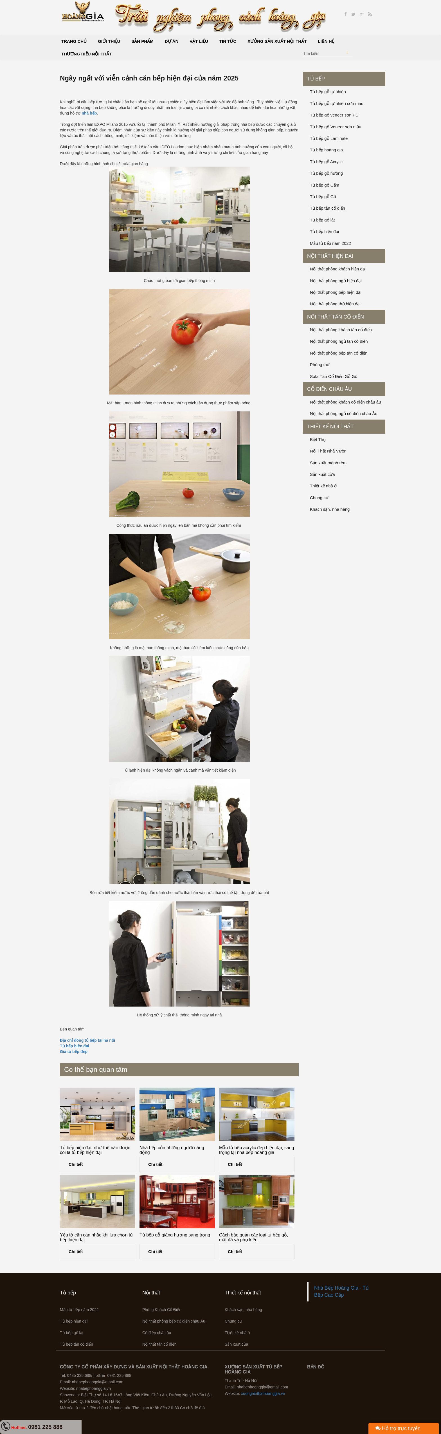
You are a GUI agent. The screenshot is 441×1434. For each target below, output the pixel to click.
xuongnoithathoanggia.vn (263, 1393)
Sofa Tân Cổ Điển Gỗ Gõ (333, 376)
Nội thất (151, 1293)
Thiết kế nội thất (330, 426)
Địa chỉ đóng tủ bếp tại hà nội (87, 1040)
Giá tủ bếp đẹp (73, 1051)
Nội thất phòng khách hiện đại (338, 268)
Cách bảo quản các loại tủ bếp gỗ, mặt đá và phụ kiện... (253, 1237)
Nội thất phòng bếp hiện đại (335, 292)
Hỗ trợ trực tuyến (397, 1428)
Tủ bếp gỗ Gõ (323, 196)
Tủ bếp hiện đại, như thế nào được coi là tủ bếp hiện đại (95, 1150)
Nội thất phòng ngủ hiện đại (336, 280)
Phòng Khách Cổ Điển (161, 1309)
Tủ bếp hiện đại (74, 1046)
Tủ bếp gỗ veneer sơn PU (334, 115)
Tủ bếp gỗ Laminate (329, 138)
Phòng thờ (319, 364)
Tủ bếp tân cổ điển (327, 208)
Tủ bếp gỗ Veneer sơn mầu (335, 126)
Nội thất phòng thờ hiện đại (335, 303)
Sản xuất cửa (322, 474)
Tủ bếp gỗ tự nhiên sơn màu (336, 103)
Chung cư (319, 497)
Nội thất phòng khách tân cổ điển (341, 329)
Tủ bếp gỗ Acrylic (326, 161)
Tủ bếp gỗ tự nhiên (328, 91)
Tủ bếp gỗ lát (322, 220)
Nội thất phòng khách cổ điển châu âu (345, 402)
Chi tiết (76, 1164)
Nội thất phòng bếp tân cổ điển (339, 353)
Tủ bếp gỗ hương (326, 173)
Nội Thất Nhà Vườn (328, 451)
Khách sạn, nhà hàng (330, 509)
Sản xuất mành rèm (328, 462)
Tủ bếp (316, 79)
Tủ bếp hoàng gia (326, 149)
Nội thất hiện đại (330, 256)
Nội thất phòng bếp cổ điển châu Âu (173, 1321)
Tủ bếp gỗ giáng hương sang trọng (175, 1235)
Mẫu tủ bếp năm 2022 (330, 243)
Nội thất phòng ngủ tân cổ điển (339, 341)
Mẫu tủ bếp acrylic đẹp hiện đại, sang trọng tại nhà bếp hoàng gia (256, 1150)
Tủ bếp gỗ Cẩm (324, 185)
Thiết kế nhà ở (323, 485)
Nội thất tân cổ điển (335, 317)
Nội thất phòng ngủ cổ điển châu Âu (343, 413)
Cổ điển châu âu (329, 389)
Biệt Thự (318, 439)
